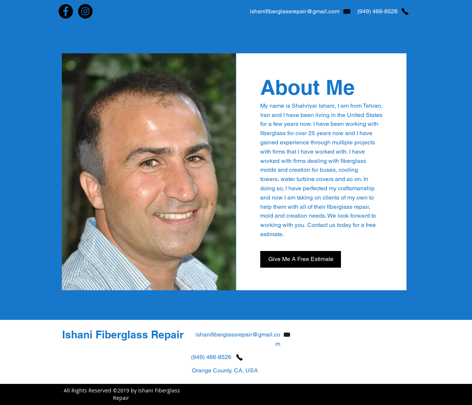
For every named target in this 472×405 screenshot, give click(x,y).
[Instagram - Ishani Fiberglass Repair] (85, 11)
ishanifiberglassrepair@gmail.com (294, 11)
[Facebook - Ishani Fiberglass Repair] (65, 11)
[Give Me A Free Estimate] (300, 259)
